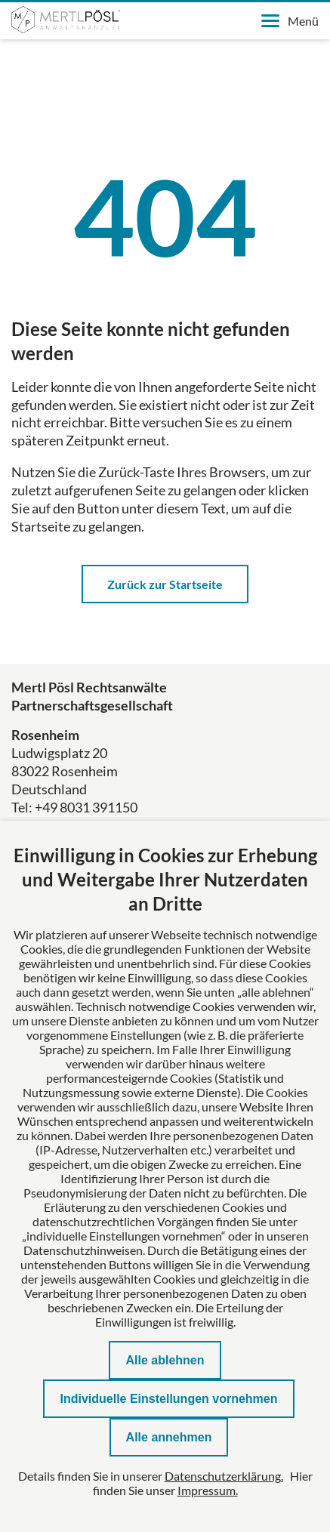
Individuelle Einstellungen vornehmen (168, 1398)
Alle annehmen (169, 1437)
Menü (290, 21)
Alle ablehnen (164, 1360)
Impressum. (207, 1490)
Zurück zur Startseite (165, 584)
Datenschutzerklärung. (224, 1476)
